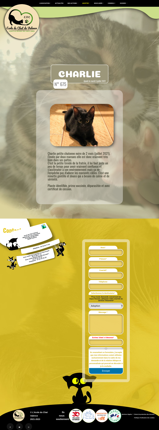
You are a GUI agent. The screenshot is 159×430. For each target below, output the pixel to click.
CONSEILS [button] (111, 3)
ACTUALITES (59, 3)
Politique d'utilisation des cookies (144, 418)
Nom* (103, 247)
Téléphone (103, 282)
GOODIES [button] (123, 3)
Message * (103, 312)
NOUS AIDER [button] (98, 3)
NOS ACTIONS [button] (72, 3)
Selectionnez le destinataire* (103, 293)
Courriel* (103, 270)
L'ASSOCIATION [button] (44, 3)
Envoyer (106, 370)
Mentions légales (127, 414)
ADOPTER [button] (85, 3)
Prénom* (103, 259)
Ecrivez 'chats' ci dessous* (103, 337)
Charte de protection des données (144, 414)
